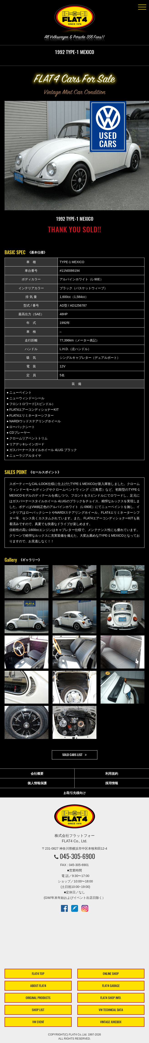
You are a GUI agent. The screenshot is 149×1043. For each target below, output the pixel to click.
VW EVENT (38, 1022)
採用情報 (111, 783)
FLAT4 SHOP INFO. (110, 998)
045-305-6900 (77, 856)
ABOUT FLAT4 (38, 986)
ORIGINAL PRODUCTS (38, 998)
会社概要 (37, 773)
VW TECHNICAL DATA (111, 1010)
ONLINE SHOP (111, 973)
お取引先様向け (74, 793)
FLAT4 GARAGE (111, 986)
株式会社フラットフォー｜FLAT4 (74, 20)
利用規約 (111, 773)
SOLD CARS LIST (72, 755)
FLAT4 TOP (38, 973)
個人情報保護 (37, 783)
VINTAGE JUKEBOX (110, 1022)
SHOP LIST (38, 1010)
